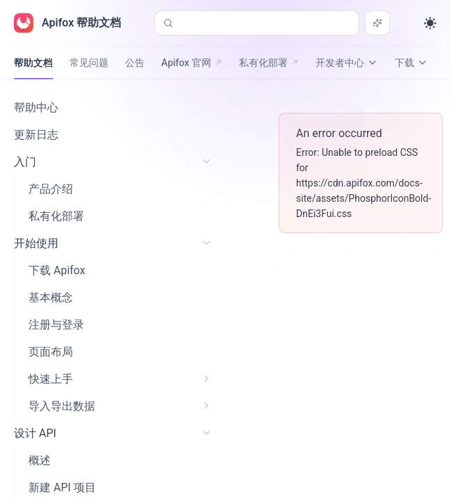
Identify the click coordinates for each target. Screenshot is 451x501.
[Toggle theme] (430, 23)
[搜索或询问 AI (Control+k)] (256, 22)
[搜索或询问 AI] (377, 22)
